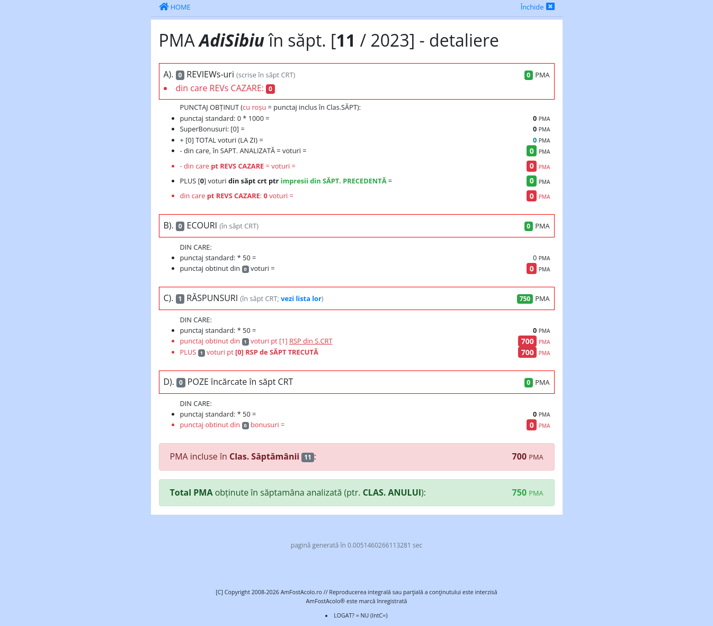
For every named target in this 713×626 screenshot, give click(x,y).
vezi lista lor (301, 298)
